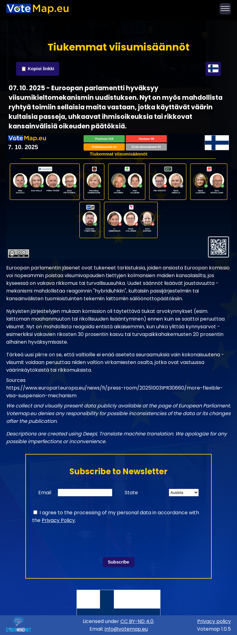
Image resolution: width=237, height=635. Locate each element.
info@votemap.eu (126, 629)
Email (44, 492)
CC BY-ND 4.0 (136, 621)
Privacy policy (214, 621)
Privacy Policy (58, 520)
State (131, 492)
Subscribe (118, 562)
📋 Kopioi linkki (37, 68)
